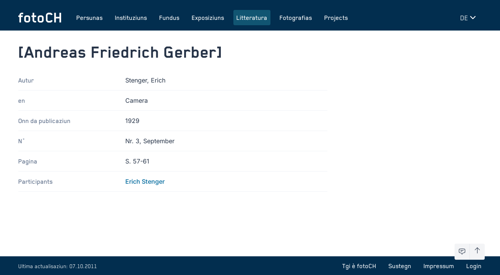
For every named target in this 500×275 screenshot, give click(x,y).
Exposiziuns (208, 17)
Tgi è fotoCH (359, 265)
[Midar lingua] (469, 17)
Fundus (169, 17)
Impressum (439, 265)
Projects (336, 17)
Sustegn (399, 265)
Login (474, 265)
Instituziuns (131, 17)
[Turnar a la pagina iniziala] (39, 18)
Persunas (89, 17)
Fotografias (296, 17)
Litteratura (251, 17)
